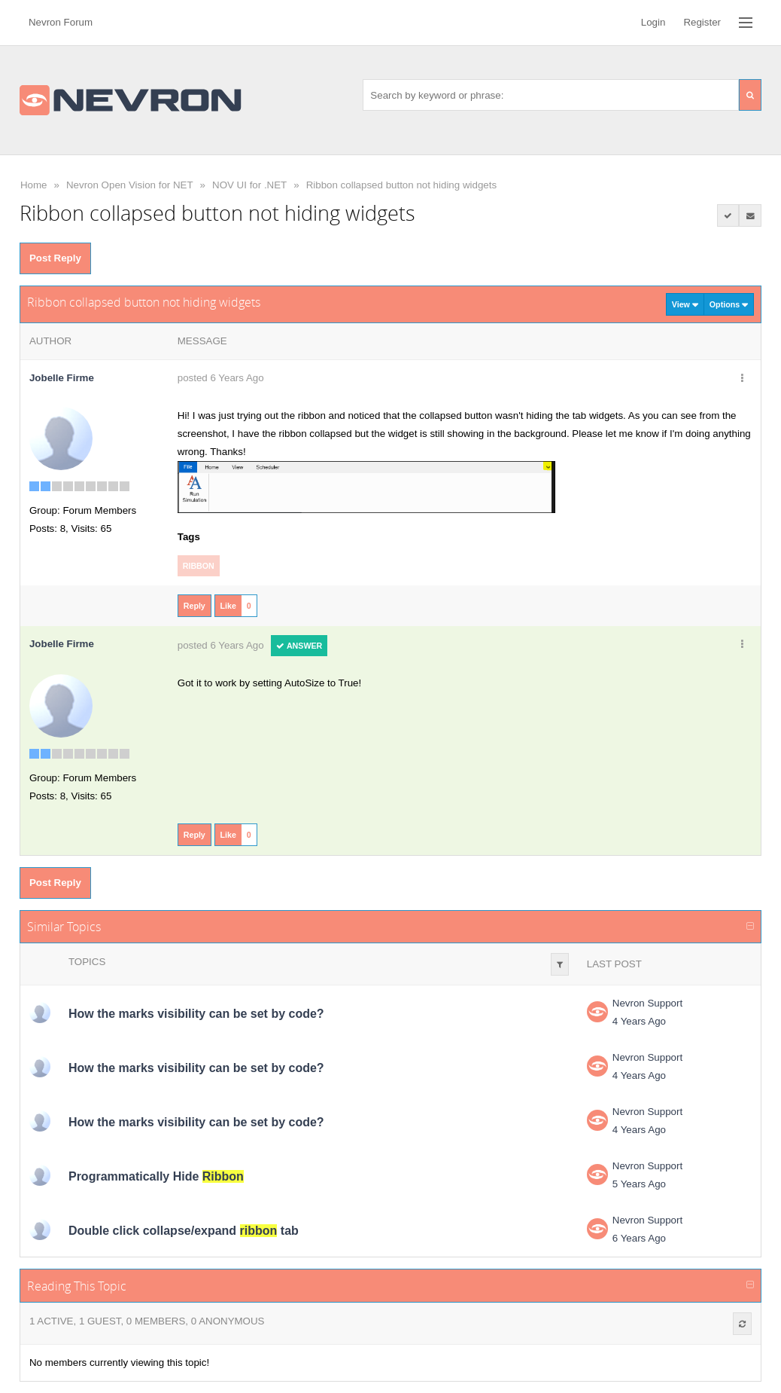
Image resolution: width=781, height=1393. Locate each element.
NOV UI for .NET (249, 185)
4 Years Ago (639, 1021)
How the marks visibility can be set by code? (196, 1013)
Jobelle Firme (61, 377)
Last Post (614, 964)
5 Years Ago (639, 1184)
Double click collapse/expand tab (183, 1230)
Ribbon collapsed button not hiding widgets (401, 185)
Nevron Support (647, 1003)
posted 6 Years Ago (221, 377)
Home (33, 185)
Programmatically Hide (156, 1176)
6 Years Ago (639, 1238)
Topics (86, 961)
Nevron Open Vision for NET (129, 185)
